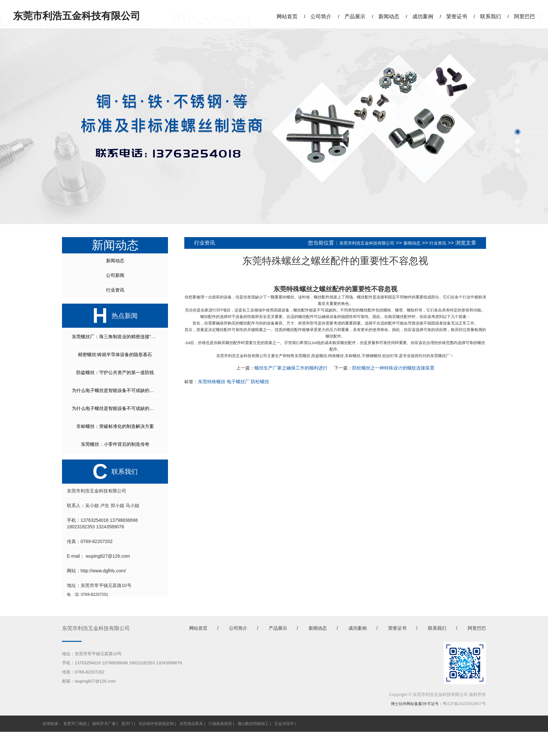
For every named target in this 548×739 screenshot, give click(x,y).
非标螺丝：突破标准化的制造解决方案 (115, 426)
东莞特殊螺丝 (292, 289)
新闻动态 (388, 16)
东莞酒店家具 (191, 723)
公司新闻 (115, 275)
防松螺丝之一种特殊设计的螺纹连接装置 (393, 367)
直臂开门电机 (75, 723)
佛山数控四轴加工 (253, 723)
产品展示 (354, 16)
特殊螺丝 (336, 356)
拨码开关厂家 (104, 723)
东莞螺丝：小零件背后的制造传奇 (115, 444)
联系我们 (490, 16)
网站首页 (287, 16)
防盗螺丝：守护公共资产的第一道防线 (115, 372)
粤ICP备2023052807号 (464, 703)
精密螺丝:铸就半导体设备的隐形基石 (115, 354)
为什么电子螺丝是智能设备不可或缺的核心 (115, 390)
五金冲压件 (284, 723)
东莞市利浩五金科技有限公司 (366, 243)
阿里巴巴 (524, 16)
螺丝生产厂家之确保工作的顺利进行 (290, 367)
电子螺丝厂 (238, 381)
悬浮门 (127, 723)
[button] (517, 132)
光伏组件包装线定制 (156, 723)
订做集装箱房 (220, 723)
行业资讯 (115, 290)
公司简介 (321, 16)
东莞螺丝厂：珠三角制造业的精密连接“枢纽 (116, 336)
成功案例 (422, 16)
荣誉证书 (456, 16)
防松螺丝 (260, 381)
